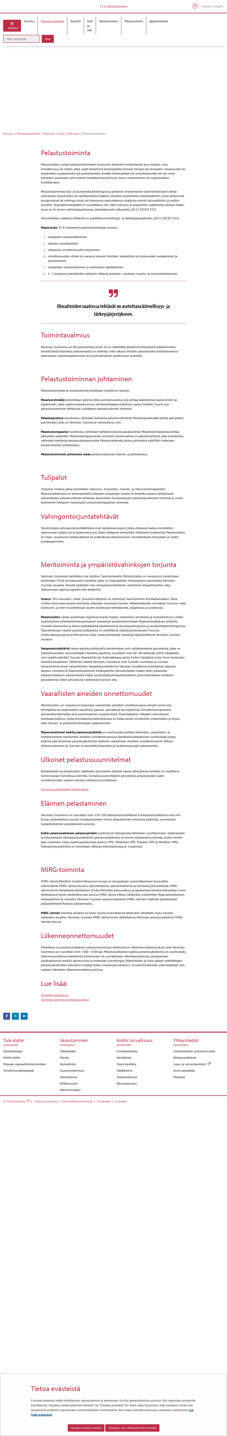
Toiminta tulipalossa (55, 1324)
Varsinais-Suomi (54, 147)
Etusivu (8, 147)
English (218, 13)
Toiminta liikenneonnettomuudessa (65, 1328)
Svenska (206, 13)
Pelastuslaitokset (28, 147)
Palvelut (73, 147)
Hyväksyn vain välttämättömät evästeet (132, 1428)
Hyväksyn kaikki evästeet (86, 1428)
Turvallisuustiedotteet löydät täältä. (65, 1048)
